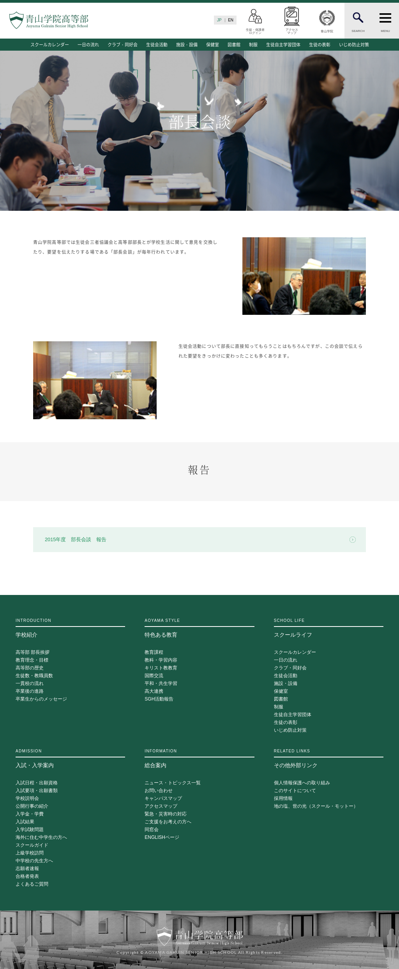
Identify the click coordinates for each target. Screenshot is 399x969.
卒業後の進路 (30, 691)
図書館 (234, 44)
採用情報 (283, 798)
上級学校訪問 (30, 853)
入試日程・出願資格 (37, 782)
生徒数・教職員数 (34, 675)
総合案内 (199, 758)
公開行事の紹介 (32, 806)
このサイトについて (295, 790)
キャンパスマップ (163, 798)
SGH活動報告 (159, 699)
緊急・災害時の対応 (166, 814)
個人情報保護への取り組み (302, 782)
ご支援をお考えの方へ (168, 821)
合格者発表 (27, 876)
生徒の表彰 (319, 44)
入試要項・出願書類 (37, 790)
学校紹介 (70, 628)
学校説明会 (27, 798)
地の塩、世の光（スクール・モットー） (316, 806)
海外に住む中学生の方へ (41, 837)
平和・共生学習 (161, 683)
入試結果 (25, 821)
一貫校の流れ (30, 683)
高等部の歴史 (30, 668)
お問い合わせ (159, 790)
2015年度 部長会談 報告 (75, 539)
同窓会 (152, 829)
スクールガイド (32, 845)
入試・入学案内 (70, 758)
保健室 (212, 44)
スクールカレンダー (49, 44)
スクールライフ (328, 628)
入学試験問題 (30, 829)
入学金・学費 (30, 814)
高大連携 (154, 691)
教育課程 (154, 652)
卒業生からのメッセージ (41, 699)
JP (219, 20)
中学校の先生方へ (34, 860)
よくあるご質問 (32, 884)
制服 (253, 44)
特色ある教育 (199, 628)
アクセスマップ (161, 806)
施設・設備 (187, 44)
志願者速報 (27, 868)
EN (230, 20)
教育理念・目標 (32, 660)
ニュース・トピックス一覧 (173, 782)
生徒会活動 (157, 44)
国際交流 (154, 675)
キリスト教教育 (161, 668)
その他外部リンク (328, 758)
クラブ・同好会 (123, 44)
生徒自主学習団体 (283, 44)
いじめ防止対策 (354, 44)
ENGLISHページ (162, 837)
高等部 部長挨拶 (32, 652)
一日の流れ (88, 44)
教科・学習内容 (161, 660)
